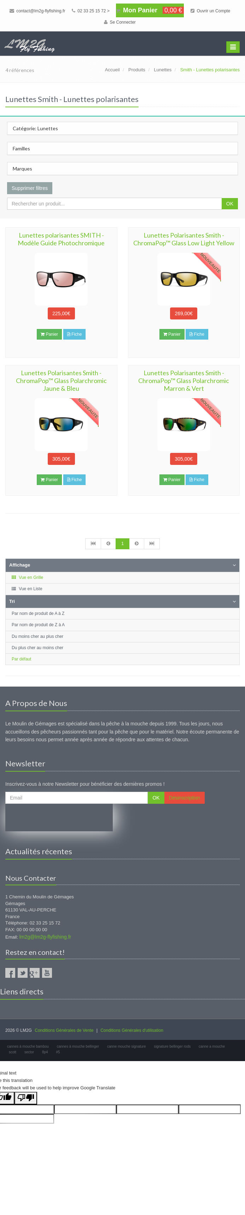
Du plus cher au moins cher (37, 647)
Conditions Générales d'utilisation (131, 1030)
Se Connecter (120, 22)
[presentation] (59, 817)
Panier (49, 334)
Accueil (112, 69)
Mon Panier (150, 10)
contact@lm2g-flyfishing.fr (37, 10)
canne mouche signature (126, 1046)
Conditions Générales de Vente (64, 1030)
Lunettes (162, 69)
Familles (21, 148)
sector (29, 1052)
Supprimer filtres (30, 188)
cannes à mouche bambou (28, 1046)
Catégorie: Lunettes (35, 128)
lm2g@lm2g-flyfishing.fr (45, 937)
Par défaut (21, 659)
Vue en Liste (26, 588)
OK (229, 204)
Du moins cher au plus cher (37, 636)
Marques (22, 169)
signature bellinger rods (172, 1046)
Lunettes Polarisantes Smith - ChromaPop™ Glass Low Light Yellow (183, 239)
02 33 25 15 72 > (91, 10)
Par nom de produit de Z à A (38, 624)
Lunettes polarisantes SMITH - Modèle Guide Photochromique (61, 239)
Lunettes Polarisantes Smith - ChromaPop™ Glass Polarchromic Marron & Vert (183, 380)
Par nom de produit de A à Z (38, 613)
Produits (136, 69)
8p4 (45, 1052)
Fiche (74, 334)
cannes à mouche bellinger (78, 1046)
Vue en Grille (27, 577)
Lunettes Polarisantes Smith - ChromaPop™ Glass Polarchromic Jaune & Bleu (61, 380)
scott (12, 1052)
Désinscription (184, 798)
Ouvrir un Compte (210, 10)
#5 (58, 1052)
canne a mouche (212, 1046)
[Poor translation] (25, 1098)
